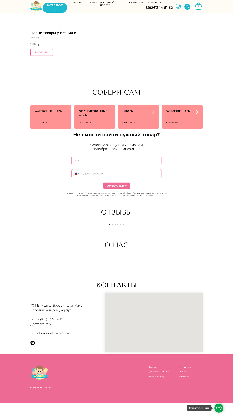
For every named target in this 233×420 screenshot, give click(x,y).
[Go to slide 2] (112, 241)
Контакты (184, 393)
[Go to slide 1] (109, 241)
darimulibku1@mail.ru (57, 350)
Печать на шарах (158, 393)
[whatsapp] (32, 360)
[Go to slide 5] (120, 241)
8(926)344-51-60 (159, 8)
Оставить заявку (116, 203)
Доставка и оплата (159, 389)
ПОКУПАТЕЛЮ (135, 2)
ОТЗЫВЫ (92, 2)
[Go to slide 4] (117, 241)
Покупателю (185, 384)
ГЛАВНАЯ (76, 2)
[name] (116, 177)
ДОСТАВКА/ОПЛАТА (107, 3)
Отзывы (183, 389)
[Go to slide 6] (123, 241)
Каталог (153, 384)
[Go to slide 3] (115, 241)
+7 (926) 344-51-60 (49, 336)
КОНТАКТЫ (154, 2)
